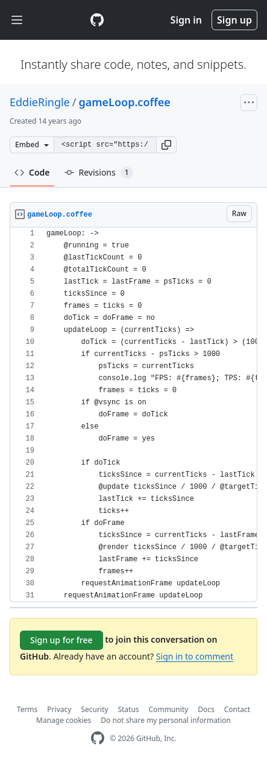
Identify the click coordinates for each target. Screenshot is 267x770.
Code (32, 172)
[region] (133, 415)
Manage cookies (63, 720)
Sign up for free (61, 640)
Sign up (234, 20)
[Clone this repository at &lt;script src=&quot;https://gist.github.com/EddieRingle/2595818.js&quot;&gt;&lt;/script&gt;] (105, 144)
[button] (166, 144)
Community (169, 709)
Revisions (98, 173)
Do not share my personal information (166, 720)
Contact (237, 709)
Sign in (186, 20)
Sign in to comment (194, 656)
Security (94, 709)
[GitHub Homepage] (97, 738)
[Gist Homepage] (97, 20)
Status (128, 709)
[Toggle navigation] (17, 20)
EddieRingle (40, 102)
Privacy (59, 709)
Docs (206, 709)
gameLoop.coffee (124, 102)
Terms (27, 709)
